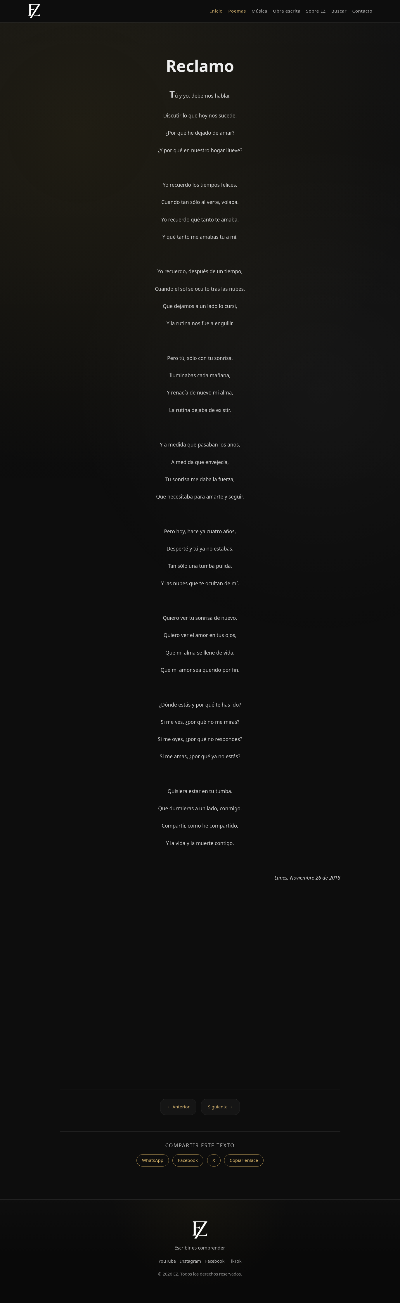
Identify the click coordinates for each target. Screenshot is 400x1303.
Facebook (188, 1160)
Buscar (339, 11)
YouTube (167, 1261)
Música (259, 11)
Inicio (216, 11)
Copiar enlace (244, 1160)
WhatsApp (152, 1160)
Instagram (190, 1261)
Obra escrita (286, 11)
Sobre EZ (315, 11)
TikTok (235, 1261)
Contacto (362, 11)
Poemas (237, 11)
